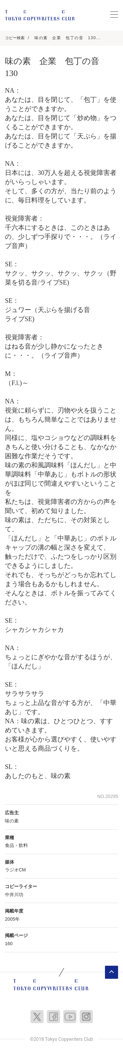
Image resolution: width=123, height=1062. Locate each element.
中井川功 (14, 894)
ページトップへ (111, 972)
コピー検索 (15, 38)
